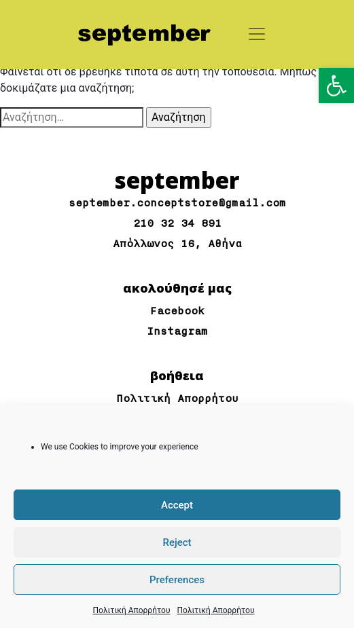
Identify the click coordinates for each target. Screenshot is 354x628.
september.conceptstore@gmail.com (177, 203)
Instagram (177, 331)
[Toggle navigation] (257, 34)
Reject (176, 542)
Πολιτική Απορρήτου (132, 610)
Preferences (177, 580)
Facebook (177, 311)
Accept (177, 505)
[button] (336, 85)
